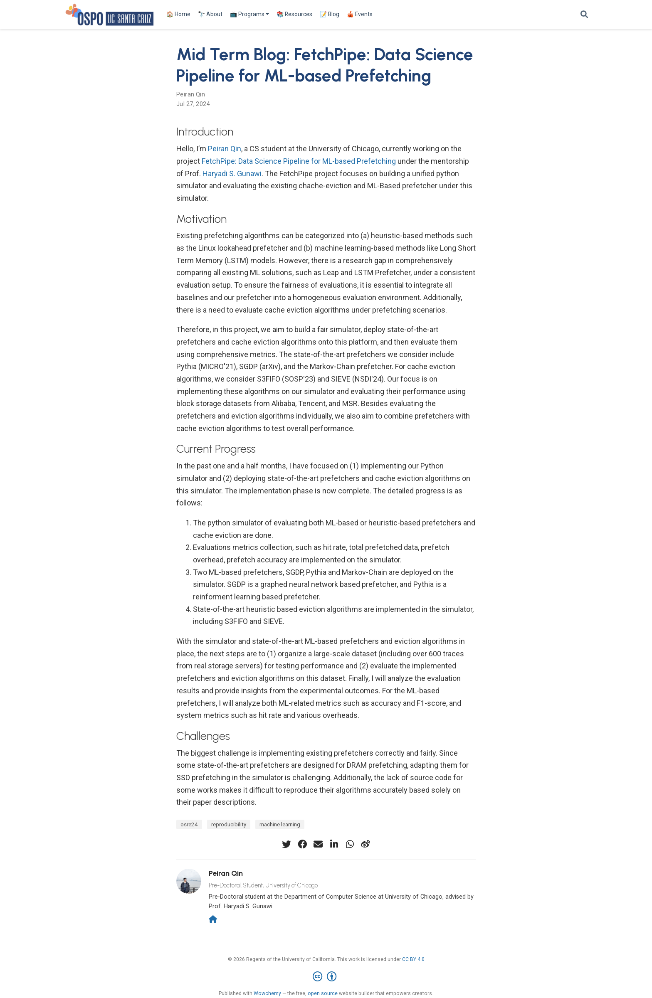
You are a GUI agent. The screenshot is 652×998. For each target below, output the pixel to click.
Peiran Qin (190, 94)
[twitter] (286, 844)
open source (323, 993)
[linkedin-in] (334, 844)
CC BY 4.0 (413, 959)
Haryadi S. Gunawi (232, 173)
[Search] (584, 15)
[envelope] (318, 844)
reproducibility (228, 824)
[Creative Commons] (326, 976)
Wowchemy (267, 993)
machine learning (279, 824)
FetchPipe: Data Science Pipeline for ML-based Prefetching (299, 161)
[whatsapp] (349, 844)
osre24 (189, 824)
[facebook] (302, 844)
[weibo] (365, 844)
